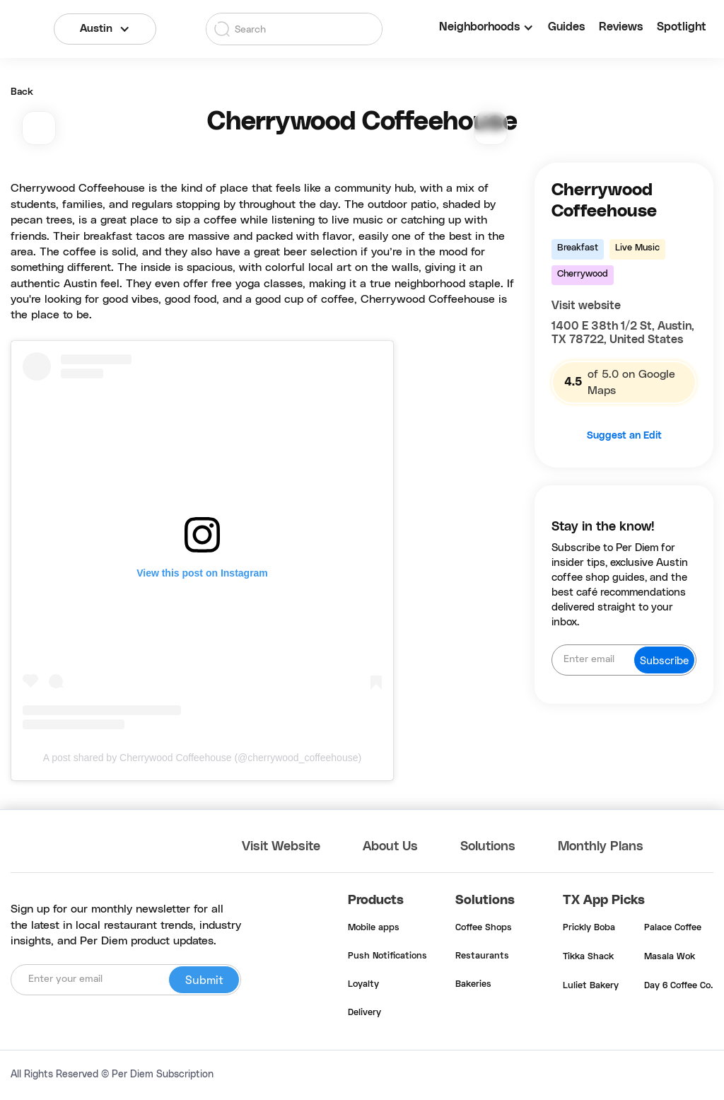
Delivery (364, 1013)
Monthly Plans (600, 846)
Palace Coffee (672, 928)
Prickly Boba (589, 928)
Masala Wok (669, 957)
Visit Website (281, 846)
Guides (566, 27)
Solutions (487, 846)
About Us (390, 846)
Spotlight (681, 27)
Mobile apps (373, 928)
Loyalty (363, 984)
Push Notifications (387, 956)
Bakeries (473, 984)
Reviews (621, 27)
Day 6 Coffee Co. (678, 986)
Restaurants (482, 956)
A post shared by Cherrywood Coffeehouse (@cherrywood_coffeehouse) (202, 757)
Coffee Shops (483, 928)
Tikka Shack (588, 957)
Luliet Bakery (591, 986)
